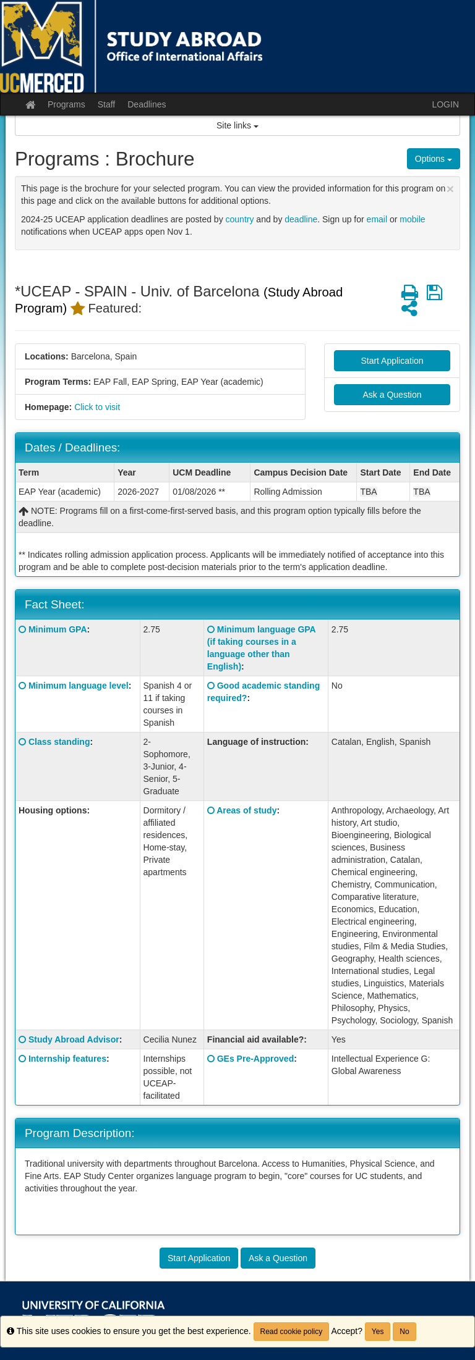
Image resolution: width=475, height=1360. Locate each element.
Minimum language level (78, 685)
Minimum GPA (57, 629)
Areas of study (246, 810)
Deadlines (146, 104)
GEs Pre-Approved (255, 1059)
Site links (237, 125)
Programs (66, 104)
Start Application (392, 361)
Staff (107, 104)
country (240, 219)
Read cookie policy (291, 1331)
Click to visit (97, 407)
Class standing (59, 742)
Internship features (67, 1059)
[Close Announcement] (450, 188)
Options (433, 159)
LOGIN (445, 104)
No (404, 1331)
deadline (301, 219)
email (377, 219)
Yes (378, 1331)
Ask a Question (392, 395)
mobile (412, 219)
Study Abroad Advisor (73, 1039)
